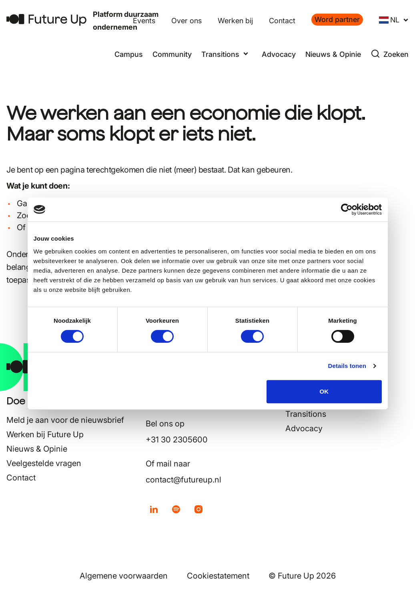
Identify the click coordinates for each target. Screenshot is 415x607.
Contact (282, 20)
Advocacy (279, 54)
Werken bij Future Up (45, 434)
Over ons (186, 20)
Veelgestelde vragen (43, 463)
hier (134, 280)
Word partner (337, 19)
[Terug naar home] (46, 20)
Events (144, 20)
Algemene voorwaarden (124, 576)
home (79, 203)
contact (64, 227)
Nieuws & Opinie (333, 54)
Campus (128, 54)
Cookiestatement (218, 576)
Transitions (305, 414)
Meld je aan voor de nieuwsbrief (65, 420)
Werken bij (235, 20)
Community (172, 54)
